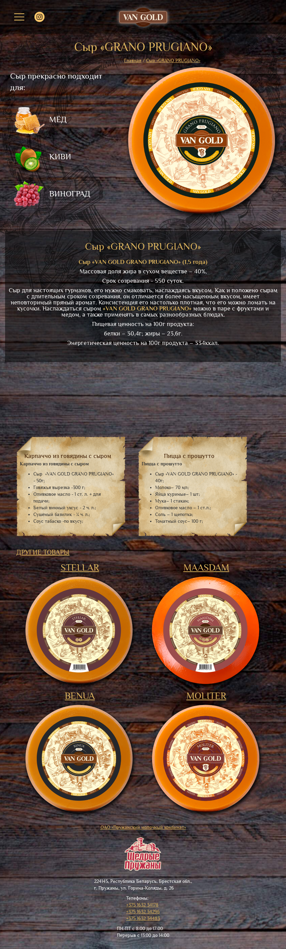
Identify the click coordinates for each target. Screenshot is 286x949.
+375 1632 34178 (142, 904)
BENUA (80, 696)
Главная (132, 60)
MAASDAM (206, 568)
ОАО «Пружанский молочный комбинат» (143, 827)
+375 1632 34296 (143, 911)
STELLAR (80, 568)
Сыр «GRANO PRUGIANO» (173, 60)
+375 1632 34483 (143, 918)
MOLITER (206, 696)
